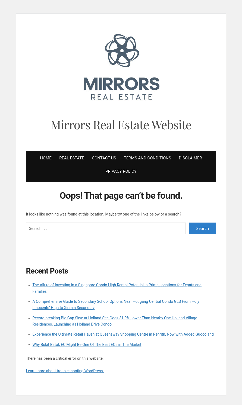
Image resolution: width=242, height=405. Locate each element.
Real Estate (71, 158)
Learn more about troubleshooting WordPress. (65, 371)
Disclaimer (190, 158)
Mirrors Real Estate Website (121, 124)
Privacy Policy (121, 171)
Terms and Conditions (147, 158)
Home (46, 158)
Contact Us (104, 158)
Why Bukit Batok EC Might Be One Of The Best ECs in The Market (87, 344)
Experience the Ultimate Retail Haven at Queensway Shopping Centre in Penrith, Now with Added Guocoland (123, 334)
